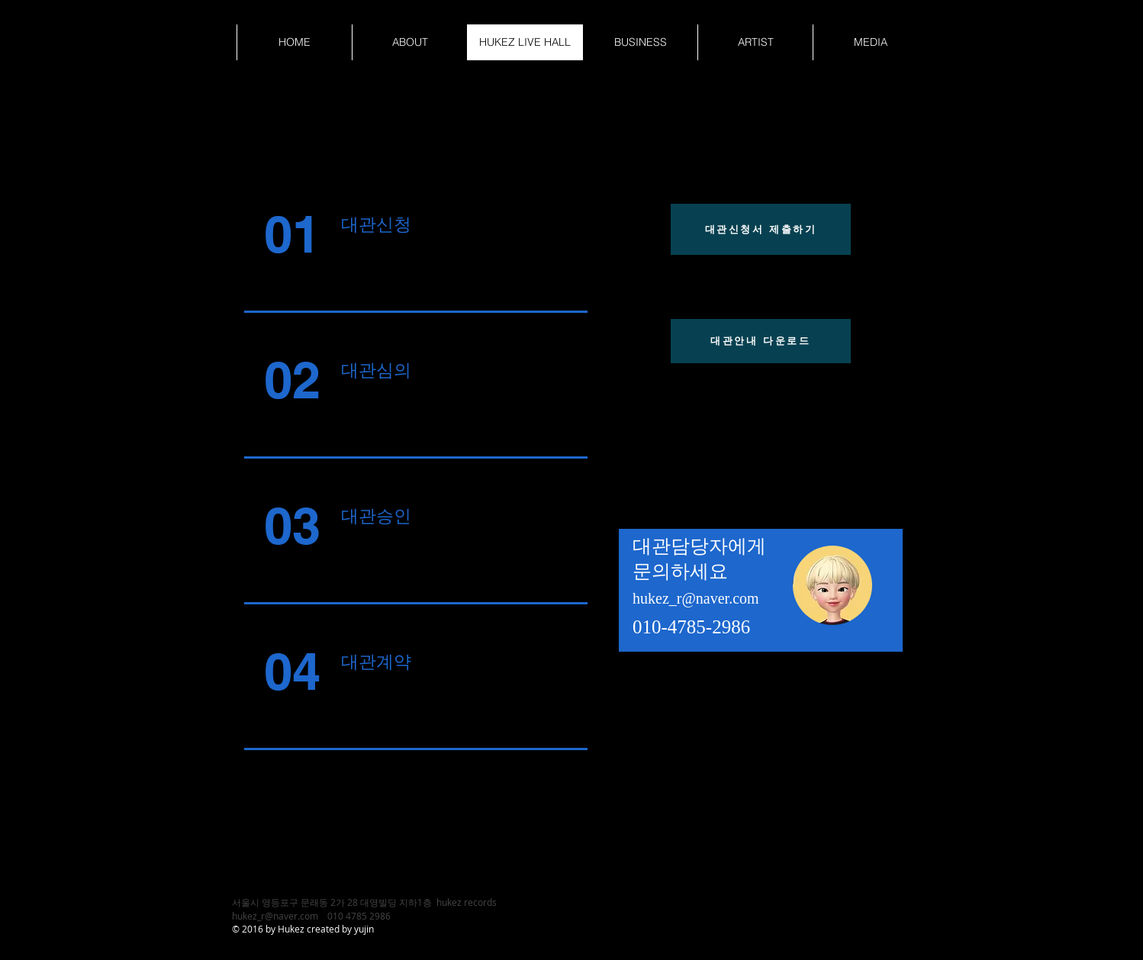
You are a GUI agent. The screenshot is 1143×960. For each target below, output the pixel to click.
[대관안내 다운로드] (761, 341)
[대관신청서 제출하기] (761, 229)
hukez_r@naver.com (696, 598)
